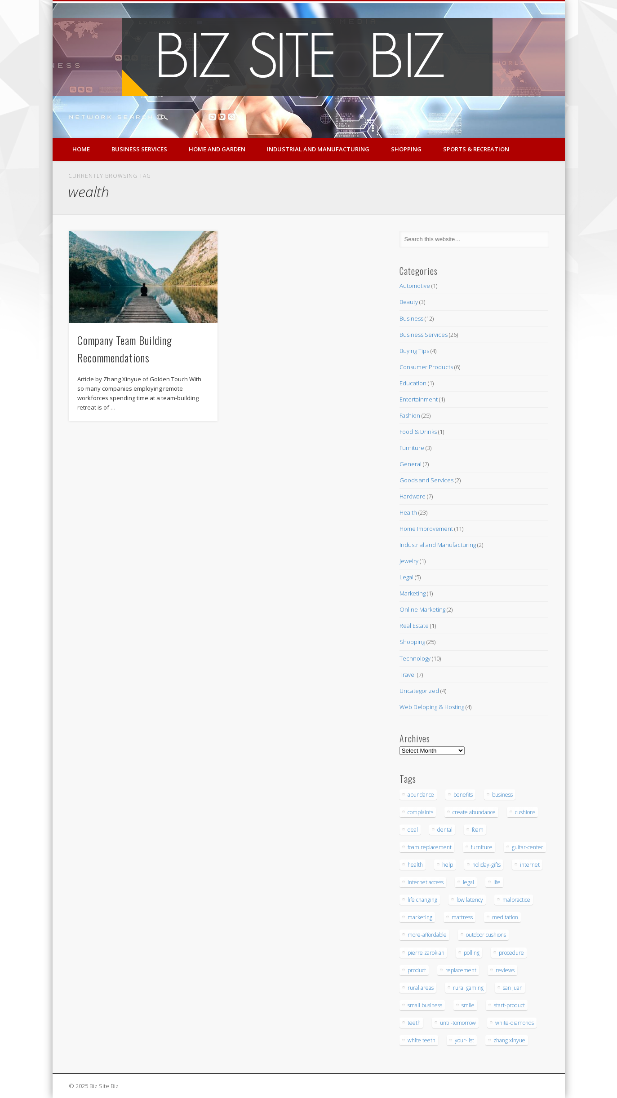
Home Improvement (426, 529)
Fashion (409, 415)
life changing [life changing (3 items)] (422, 900)
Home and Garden (217, 149)
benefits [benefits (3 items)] (463, 794)
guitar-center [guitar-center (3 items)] (527, 847)
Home (81, 149)
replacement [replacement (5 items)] (460, 970)
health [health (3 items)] (415, 865)
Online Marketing (422, 609)
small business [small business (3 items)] (425, 1005)
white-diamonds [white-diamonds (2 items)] (514, 1023)
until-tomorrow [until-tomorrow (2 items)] (458, 1023)
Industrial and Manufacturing (318, 149)
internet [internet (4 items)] (530, 865)
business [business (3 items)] (502, 794)
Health (408, 512)
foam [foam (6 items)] (478, 829)
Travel (407, 674)
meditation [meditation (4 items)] (505, 917)
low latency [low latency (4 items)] (470, 900)
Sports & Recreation (476, 149)
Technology (415, 658)
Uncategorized (419, 691)
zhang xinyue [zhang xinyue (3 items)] (509, 1040)
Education (412, 383)
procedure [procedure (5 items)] (511, 953)
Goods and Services (426, 480)
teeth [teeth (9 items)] (414, 1023)
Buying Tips (414, 351)
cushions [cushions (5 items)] (525, 812)
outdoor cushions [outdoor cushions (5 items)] (486, 935)
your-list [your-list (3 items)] (464, 1040)
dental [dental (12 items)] (445, 829)
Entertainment (418, 399)
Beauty (408, 302)
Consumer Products (426, 367)
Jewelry (408, 561)
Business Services (139, 149)
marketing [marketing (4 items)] (420, 917)
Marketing (412, 593)
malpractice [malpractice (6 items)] (516, 900)
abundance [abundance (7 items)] (421, 794)
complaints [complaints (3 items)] (420, 812)
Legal (406, 577)
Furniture (411, 448)
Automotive (414, 286)
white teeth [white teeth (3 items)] (421, 1040)
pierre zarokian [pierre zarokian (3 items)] (426, 953)
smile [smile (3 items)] (468, 1005)
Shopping (406, 149)
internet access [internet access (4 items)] (426, 882)
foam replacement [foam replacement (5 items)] (430, 847)
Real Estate (414, 626)
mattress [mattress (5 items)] (462, 917)
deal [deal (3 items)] (413, 829)
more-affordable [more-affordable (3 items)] (427, 935)
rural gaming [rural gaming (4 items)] (468, 988)
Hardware (412, 496)
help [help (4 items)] (447, 865)
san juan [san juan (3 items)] (513, 988)
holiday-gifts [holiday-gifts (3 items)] (486, 865)
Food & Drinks (418, 432)
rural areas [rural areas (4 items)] (421, 988)
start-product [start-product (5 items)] (509, 1005)
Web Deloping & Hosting (431, 707)
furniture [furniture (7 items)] (482, 847)
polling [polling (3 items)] (471, 953)
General (410, 464)
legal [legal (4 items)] (468, 882)
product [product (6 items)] (417, 970)
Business (411, 318)
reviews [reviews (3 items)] (505, 970)
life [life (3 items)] (497, 882)
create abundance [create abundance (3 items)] (474, 812)
